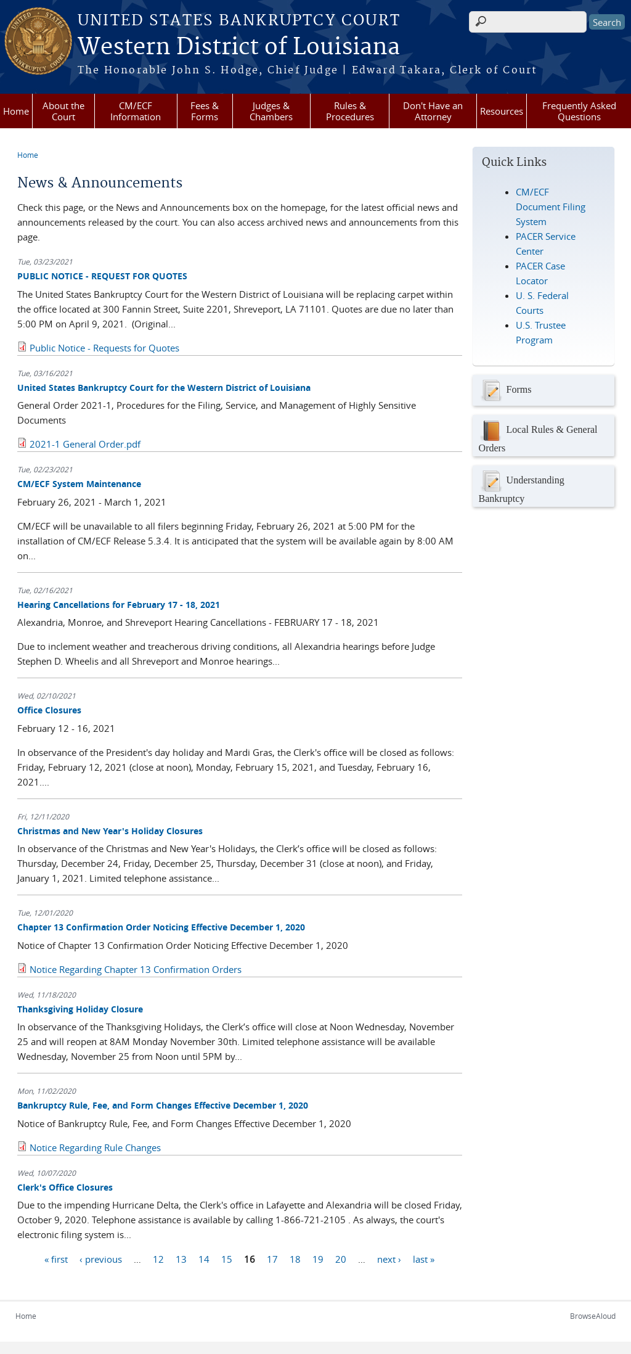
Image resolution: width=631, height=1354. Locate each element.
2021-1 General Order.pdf (85, 444)
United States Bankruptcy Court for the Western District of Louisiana (164, 387)
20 (340, 1258)
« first (56, 1258)
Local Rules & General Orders (538, 435)
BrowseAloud (593, 1316)
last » (423, 1258)
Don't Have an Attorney (433, 111)
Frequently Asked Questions (579, 111)
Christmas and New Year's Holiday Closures (110, 831)
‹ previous (100, 1258)
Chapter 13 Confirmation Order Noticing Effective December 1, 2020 (161, 927)
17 (272, 1258)
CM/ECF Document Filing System (550, 207)
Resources (501, 111)
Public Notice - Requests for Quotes (104, 348)
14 (204, 1258)
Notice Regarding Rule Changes (95, 1147)
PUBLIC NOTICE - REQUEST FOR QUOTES (102, 276)
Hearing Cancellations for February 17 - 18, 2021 (118, 604)
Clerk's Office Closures (65, 1187)
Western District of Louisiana (239, 47)
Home (16, 111)
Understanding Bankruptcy (521, 486)
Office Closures (49, 710)
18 (295, 1258)
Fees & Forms (204, 111)
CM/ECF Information (135, 111)
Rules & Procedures (350, 111)
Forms (505, 390)
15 (226, 1258)
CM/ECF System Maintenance (79, 484)
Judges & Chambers (271, 111)
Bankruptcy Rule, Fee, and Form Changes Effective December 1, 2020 (162, 1105)
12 (158, 1258)
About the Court (63, 111)
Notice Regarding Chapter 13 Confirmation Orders (136, 969)
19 (318, 1258)
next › (389, 1258)
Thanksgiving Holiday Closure (80, 1009)
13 (181, 1258)
